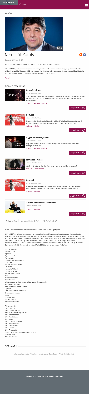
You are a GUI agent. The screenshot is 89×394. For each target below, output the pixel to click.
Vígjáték (37, 126)
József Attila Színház (33, 93)
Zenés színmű (39, 169)
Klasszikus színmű (40, 103)
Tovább (7, 78)
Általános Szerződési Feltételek (25, 354)
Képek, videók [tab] (50, 221)
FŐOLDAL (23, 4)
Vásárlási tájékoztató (66, 354)
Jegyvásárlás (76, 108)
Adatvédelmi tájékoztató (54, 376)
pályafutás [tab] (11, 221)
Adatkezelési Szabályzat (48, 354)
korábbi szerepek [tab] (29, 221)
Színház (29, 103)
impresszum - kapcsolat (35, 376)
